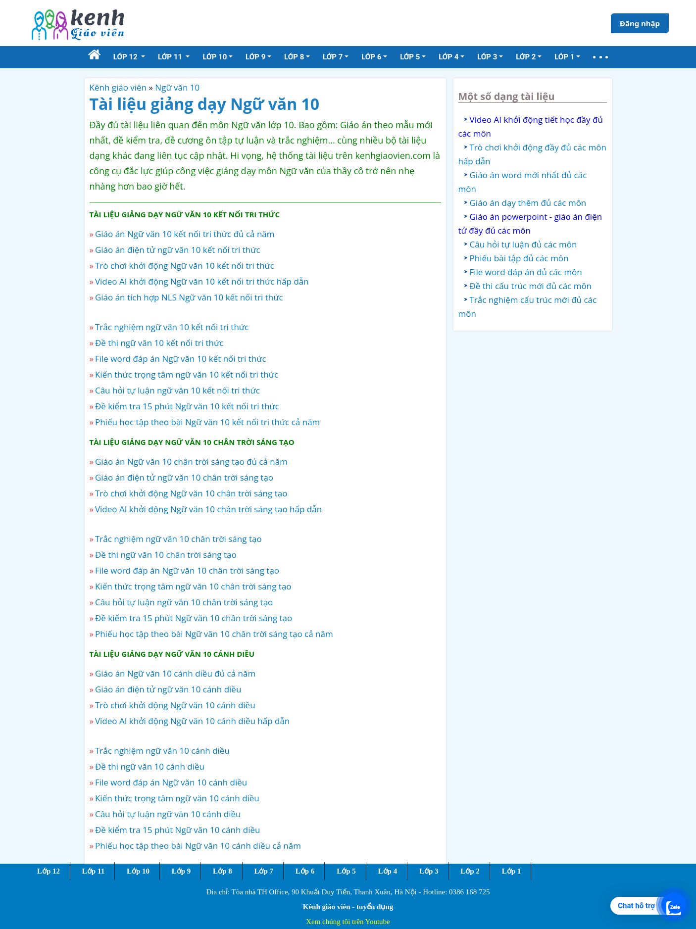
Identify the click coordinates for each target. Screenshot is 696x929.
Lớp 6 (305, 871)
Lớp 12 (48, 871)
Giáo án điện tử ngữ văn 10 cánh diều (168, 689)
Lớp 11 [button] (171, 56)
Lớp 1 (511, 871)
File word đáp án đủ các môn (526, 272)
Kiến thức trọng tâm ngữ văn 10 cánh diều (177, 798)
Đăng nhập (640, 23)
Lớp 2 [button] (526, 56)
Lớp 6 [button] (371, 56)
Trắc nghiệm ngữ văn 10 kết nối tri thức (172, 327)
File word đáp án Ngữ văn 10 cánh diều (171, 782)
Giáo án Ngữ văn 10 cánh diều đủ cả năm (175, 673)
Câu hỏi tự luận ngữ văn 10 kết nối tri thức (177, 390)
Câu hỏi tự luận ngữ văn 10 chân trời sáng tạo (184, 602)
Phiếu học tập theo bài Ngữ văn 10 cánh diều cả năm (198, 845)
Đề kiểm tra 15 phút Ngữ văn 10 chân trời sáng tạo (193, 618)
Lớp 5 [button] (410, 56)
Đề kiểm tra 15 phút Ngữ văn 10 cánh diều (177, 829)
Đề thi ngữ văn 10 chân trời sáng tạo (166, 554)
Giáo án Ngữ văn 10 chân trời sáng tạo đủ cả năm (191, 461)
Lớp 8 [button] (294, 56)
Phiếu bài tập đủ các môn (519, 258)
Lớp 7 (263, 871)
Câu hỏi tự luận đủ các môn (523, 244)
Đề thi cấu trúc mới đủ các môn (531, 286)
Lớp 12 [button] (126, 56)
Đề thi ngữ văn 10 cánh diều (149, 766)
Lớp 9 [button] (255, 56)
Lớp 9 (181, 871)
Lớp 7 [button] (333, 56)
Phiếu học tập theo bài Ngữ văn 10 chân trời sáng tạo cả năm (214, 633)
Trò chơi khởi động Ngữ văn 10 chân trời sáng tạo (191, 493)
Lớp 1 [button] (564, 56)
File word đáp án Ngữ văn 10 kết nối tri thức (180, 358)
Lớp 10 (138, 871)
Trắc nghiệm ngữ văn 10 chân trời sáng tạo (178, 538)
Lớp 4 (388, 871)
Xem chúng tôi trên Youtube (348, 922)
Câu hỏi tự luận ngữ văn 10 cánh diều (168, 814)
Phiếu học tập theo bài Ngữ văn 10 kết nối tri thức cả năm (207, 422)
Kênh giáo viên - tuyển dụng (348, 907)
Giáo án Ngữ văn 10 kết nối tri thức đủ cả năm (185, 234)
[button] (600, 57)
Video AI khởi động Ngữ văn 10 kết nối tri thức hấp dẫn (202, 281)
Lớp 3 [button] (487, 56)
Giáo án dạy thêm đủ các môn (528, 202)
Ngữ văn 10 (177, 87)
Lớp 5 (346, 871)
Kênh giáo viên (118, 87)
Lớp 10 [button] (214, 56)
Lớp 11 (93, 871)
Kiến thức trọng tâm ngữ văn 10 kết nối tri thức (186, 374)
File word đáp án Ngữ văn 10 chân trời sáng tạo (187, 570)
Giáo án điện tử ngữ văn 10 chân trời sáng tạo (184, 477)
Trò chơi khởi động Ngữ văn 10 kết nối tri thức (184, 265)
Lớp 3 (429, 871)
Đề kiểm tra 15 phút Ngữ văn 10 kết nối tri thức (187, 406)
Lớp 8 (222, 871)
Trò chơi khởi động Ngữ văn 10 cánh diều (175, 705)
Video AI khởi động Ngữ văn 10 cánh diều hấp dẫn (192, 721)
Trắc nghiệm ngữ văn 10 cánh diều (162, 750)
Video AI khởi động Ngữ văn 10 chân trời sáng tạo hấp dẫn (208, 509)
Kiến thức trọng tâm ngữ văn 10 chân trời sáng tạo (193, 586)
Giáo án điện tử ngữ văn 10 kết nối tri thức (177, 249)
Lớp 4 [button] (448, 56)
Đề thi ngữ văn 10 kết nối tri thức (159, 342)
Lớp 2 (470, 871)
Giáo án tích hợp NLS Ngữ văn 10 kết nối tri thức (189, 297)
